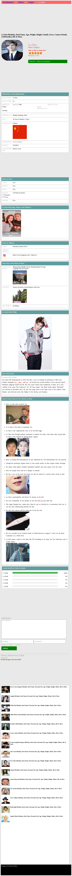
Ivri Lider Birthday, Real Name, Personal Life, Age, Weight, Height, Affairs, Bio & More (35, 761)
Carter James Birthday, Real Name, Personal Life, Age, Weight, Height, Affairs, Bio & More (36, 733)
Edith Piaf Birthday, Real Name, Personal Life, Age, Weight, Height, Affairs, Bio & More (35, 705)
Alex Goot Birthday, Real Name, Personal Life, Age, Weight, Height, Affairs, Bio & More (35, 751)
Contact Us (5, 866)
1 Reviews (32, 61)
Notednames (8, 2)
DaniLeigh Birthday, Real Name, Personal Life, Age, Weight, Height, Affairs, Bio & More (35, 807)
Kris (42, 500)
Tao (15, 382)
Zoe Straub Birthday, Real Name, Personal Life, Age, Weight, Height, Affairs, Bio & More (36, 788)
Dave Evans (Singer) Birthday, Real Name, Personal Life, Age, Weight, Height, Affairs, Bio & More (38, 687)
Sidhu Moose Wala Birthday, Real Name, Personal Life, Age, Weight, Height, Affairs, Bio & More (38, 714)
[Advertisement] (36, 18)
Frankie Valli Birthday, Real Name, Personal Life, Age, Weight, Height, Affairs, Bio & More (36, 724)
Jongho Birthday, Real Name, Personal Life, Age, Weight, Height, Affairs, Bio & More (34, 696)
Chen (20, 382)
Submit (5, 648)
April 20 (15, 104)
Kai (27, 382)
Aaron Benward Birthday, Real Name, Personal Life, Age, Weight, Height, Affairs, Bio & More (37, 779)
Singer (31, 2)
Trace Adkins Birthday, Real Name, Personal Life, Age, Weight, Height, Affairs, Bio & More (36, 797)
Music (21, 2)
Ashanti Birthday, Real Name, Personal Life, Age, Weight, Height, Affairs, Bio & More (35, 770)
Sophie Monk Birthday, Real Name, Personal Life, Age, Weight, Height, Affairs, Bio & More (36, 816)
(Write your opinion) (43, 61)
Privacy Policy (13, 866)
